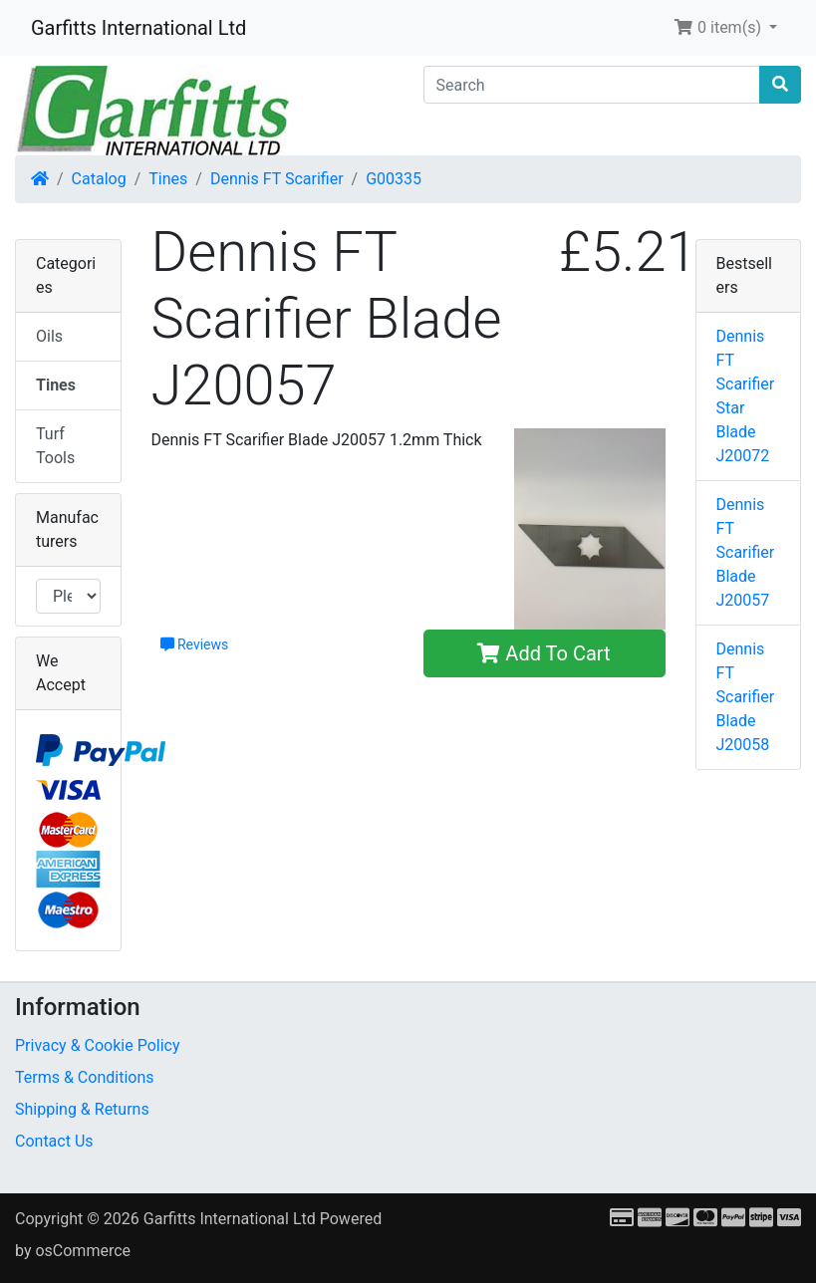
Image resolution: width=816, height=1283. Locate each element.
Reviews (194, 644)
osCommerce (83, 1250)
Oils (49, 336)
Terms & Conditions (84, 1077)
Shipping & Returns (82, 1109)
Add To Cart (543, 653)
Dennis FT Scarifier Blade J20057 (745, 552)
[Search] (592, 85)
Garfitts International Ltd (138, 28)
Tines (167, 178)
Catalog (99, 178)
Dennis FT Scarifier (277, 178)
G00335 (393, 178)
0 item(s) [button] (719, 27)
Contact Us (54, 1141)
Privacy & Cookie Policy (97, 1045)
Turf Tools (55, 445)
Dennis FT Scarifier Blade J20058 (745, 697)
